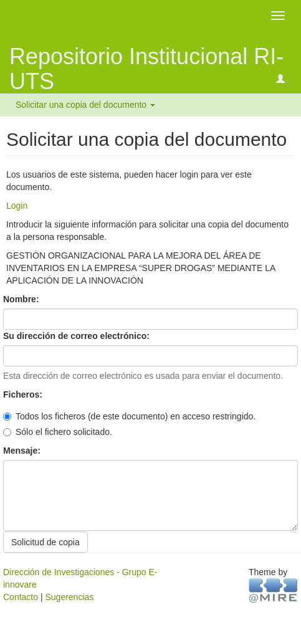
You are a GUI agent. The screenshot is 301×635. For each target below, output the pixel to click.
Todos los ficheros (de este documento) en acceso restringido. (129, 416)
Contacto (20, 597)
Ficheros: (24, 394)
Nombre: (22, 299)
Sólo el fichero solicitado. (57, 432)
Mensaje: (23, 451)
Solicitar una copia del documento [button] (85, 105)
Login (16, 206)
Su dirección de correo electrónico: (77, 336)
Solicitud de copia (45, 542)
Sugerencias (69, 597)
